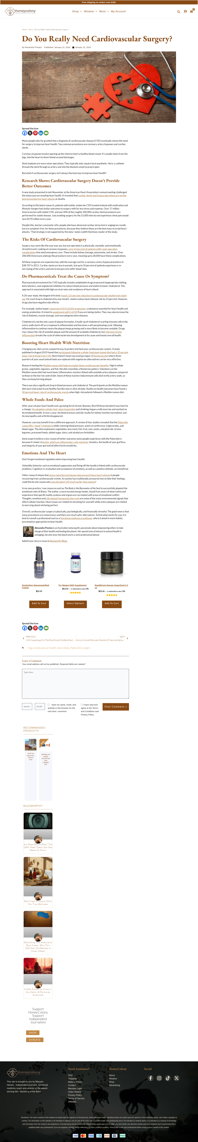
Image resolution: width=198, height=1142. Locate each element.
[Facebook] (24, 133)
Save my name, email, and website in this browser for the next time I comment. (62, 708)
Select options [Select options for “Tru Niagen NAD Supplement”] (75, 603)
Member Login (75, 1088)
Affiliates (72, 1102)
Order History (74, 1092)
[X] (30, 133)
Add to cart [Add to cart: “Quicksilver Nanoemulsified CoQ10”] (39, 603)
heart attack (63, 647)
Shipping (72, 1078)
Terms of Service (76, 1098)
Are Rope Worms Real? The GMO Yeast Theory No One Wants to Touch (38, 847)
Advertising (114, 1085)
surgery (86, 647)
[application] (80, 11)
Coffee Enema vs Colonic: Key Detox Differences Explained (38, 992)
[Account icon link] (185, 11)
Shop (111, 1082)
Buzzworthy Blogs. (59, 541)
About (112, 1075)
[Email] (46, 133)
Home (24, 29)
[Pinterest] (35, 133)
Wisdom (113, 1078)
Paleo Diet (76, 647)
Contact (72, 1085)
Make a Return (75, 1082)
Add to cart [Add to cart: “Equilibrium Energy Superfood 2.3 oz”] (112, 603)
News (30, 29)
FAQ (70, 1075)
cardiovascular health (45, 647)
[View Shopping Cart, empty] (191, 11)
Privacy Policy (75, 1095)
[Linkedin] (40, 133)
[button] (77, 11)
